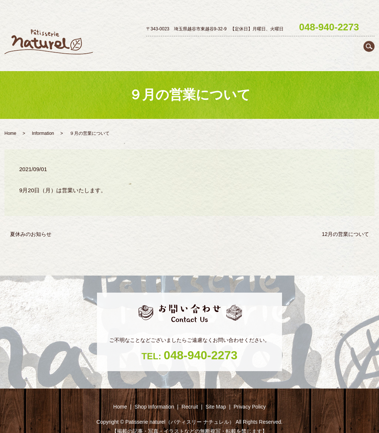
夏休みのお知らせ (30, 221)
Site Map (215, 393)
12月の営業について (345, 221)
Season (341, 45)
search (369, 26)
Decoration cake (231, 45)
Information (43, 120)
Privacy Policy (250, 393)
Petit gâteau (272, 45)
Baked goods (309, 45)
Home (149, 45)
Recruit (366, 45)
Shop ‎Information (183, 45)
